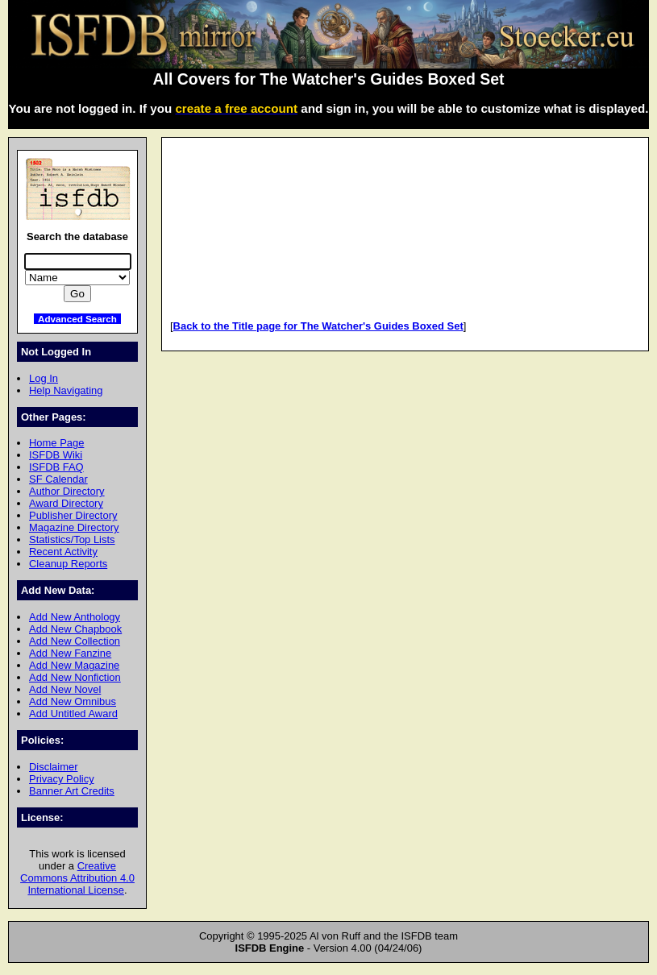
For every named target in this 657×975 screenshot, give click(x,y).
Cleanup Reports (68, 564)
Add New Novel (65, 689)
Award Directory (66, 503)
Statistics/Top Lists (72, 539)
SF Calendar (58, 479)
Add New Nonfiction (75, 677)
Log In (43, 378)
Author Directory (67, 491)
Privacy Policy (61, 779)
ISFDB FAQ (56, 467)
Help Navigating (65, 390)
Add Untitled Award (73, 713)
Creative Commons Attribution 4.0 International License (77, 878)
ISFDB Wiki (55, 455)
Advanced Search (77, 318)
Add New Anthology (74, 617)
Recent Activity (63, 552)
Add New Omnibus (72, 701)
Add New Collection (74, 641)
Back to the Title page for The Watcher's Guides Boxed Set (318, 326)
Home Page (56, 443)
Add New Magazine (74, 665)
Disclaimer (53, 767)
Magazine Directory (74, 527)
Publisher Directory (73, 515)
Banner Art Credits (71, 791)
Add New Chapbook (75, 629)
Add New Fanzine (70, 653)
